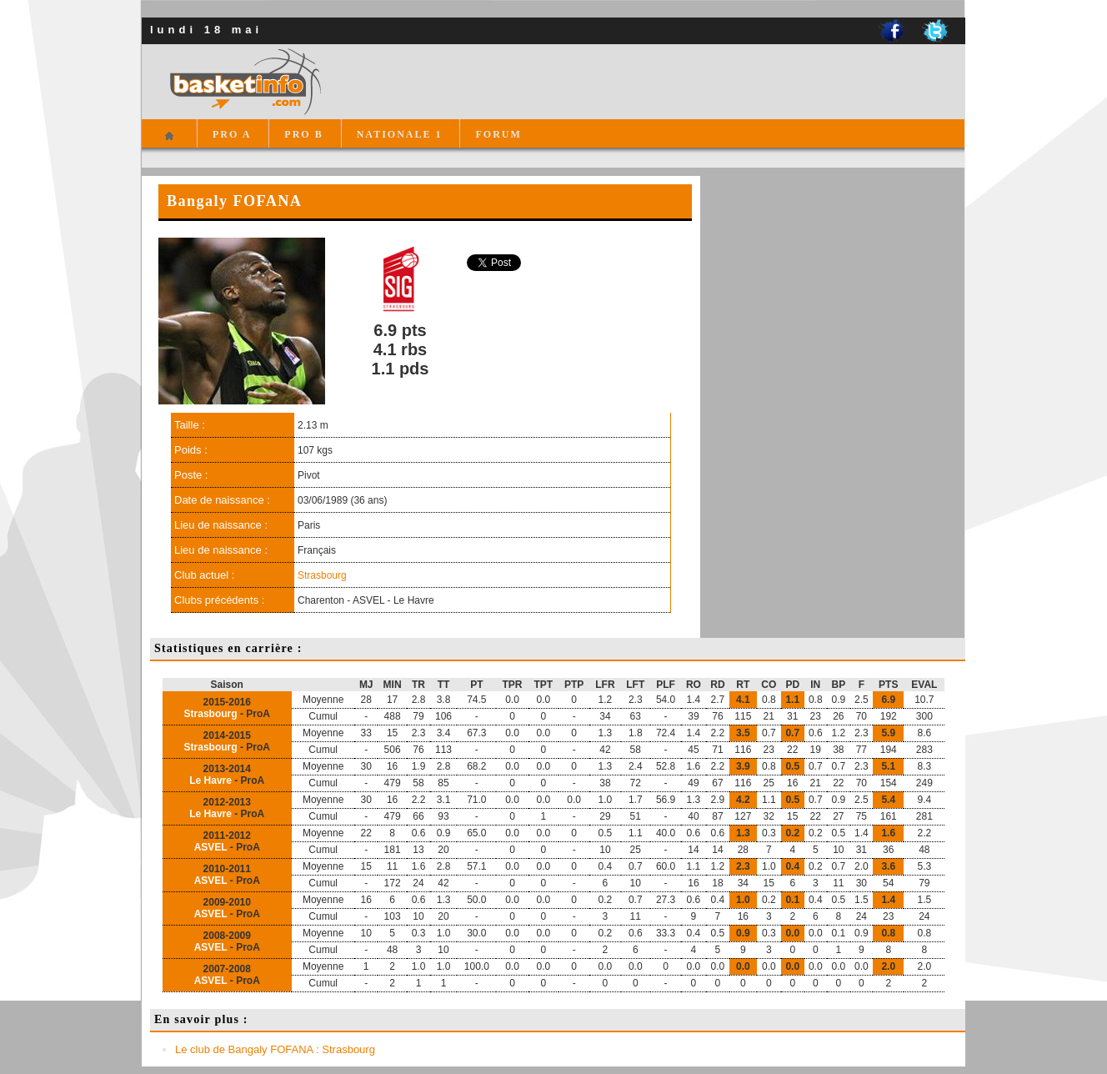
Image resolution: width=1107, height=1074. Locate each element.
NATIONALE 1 (400, 134)
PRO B (303, 134)
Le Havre (210, 780)
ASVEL (211, 847)
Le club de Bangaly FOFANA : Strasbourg (275, 1049)
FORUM (498, 134)
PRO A (232, 134)
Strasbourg (322, 575)
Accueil (169, 143)
